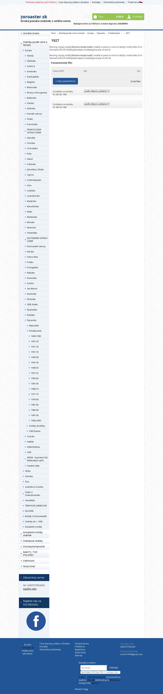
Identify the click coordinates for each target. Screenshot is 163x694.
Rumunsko (32, 278)
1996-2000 (36, 420)
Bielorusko (32, 87)
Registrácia (80, 649)
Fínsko (30, 119)
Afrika (27, 471)
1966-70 (35, 388)
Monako (31, 222)
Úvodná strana (31, 33)
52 (60, 94)
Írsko (29, 153)
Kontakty (96, 2)
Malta (29, 211)
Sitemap (78, 655)
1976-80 (35, 399)
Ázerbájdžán (33, 76)
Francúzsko (32, 124)
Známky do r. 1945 (34, 521)
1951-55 (35, 373)
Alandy (30, 55)
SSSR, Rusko (32, 304)
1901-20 (35, 341)
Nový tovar (29, 566)
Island (30, 159)
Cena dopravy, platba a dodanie (74, 2)
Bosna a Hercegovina (37, 92)
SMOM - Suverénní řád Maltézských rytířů (37, 459)
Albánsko (31, 61)
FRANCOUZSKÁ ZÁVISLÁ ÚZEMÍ (34, 131)
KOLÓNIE (29, 511)
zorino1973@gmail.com (131, 654)
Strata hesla (80, 652)
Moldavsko (32, 217)
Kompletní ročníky (33, 526)
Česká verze (135, 2)
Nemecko (31, 227)
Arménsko (32, 71)
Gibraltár (31, 137)
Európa (28, 50)
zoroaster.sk (34, 17)
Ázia (27, 481)
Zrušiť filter (136, 81)
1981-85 (35, 404)
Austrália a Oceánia (34, 486)
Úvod (53, 33)
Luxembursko (33, 195)
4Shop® (91, 680)
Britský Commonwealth (36, 516)
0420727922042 (127, 646)
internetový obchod (96, 677)
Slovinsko (31, 299)
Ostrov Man (32, 257)
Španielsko (32, 309)
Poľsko (30, 262)
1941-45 (35, 362)
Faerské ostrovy (34, 113)
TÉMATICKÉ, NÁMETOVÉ (36, 505)
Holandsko (32, 232)
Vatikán (30, 441)
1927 (128, 33)
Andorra (31, 66)
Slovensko (31, 293)
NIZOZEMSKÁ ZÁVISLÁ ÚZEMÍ (37, 239)
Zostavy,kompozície (34, 546)
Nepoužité (34, 325)
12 (54, 94)
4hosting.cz (115, 680)
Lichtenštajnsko (34, 180)
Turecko (31, 436)
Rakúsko (31, 272)
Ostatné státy (33, 465)
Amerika (29, 476)
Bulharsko (31, 98)
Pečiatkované (35, 330)
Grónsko (31, 143)
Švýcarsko (31, 320)
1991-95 (35, 415)
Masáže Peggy (81, 689)
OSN (29, 452)
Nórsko (30, 251)
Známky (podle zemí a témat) (35, 43)
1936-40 (35, 357)
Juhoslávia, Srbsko (35, 169)
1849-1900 (36, 336)
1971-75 (35, 394)
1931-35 (35, 352)
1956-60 (35, 378)
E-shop (82, 677)
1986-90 (35, 410)
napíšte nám (30, 588)
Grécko (30, 283)
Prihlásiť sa (80, 646)
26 (57, 94)
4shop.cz (95, 683)
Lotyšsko (31, 190)
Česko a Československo (32, 494)
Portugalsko (32, 267)
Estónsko (31, 108)
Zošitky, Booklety (37, 425)
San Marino (32, 288)
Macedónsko (33, 206)
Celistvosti (28, 560)
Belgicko (31, 82)
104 (64, 94)
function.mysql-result (82, 47)
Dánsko (30, 103)
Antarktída (30, 500)
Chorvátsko (32, 148)
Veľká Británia (33, 447)
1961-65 (35, 383)
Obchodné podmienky (114, 2)
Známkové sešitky (33, 540)
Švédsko (31, 315)
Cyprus (30, 174)
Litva (29, 185)
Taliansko (31, 164)
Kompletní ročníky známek (33, 534)
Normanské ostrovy (36, 246)
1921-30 (35, 346)
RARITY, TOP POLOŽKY (30, 553)
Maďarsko (31, 201)
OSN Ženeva (34, 431)
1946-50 (35, 367)
